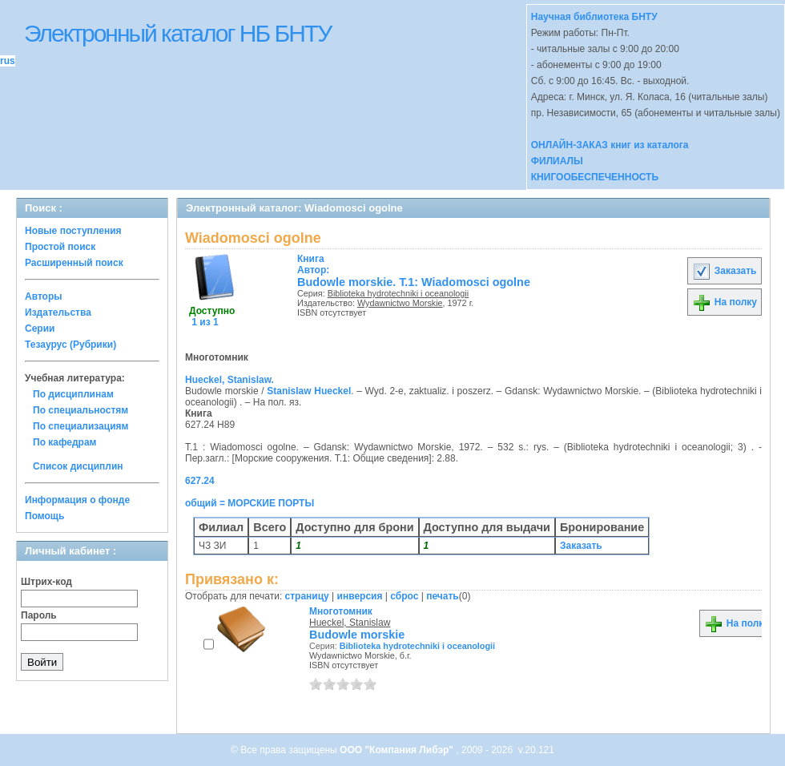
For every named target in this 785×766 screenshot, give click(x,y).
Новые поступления (73, 230)
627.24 (200, 480)
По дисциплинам (73, 394)
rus (7, 61)
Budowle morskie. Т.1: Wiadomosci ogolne (413, 282)
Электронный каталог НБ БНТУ (177, 33)
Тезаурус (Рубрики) (70, 344)
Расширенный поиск (74, 262)
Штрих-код (46, 581)
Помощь (44, 516)
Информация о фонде (77, 500)
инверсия (360, 596)
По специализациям (80, 426)
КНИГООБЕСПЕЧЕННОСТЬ (594, 177)
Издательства (58, 312)
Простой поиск (60, 246)
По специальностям (80, 410)
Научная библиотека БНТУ (594, 16)
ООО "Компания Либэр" (398, 750)
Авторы (43, 296)
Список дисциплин (78, 466)
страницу (307, 596)
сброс (404, 596)
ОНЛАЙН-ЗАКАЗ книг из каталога (610, 145)
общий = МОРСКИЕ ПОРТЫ (249, 503)
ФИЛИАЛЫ (557, 161)
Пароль (39, 615)
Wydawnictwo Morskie (400, 303)
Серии (39, 328)
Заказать (724, 270)
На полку (724, 302)
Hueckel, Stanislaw (349, 622)
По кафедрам (64, 442)
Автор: (313, 264)
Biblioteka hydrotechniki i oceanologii (398, 293)
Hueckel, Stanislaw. (229, 379)
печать (442, 596)
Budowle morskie (357, 634)
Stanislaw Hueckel (309, 391)
